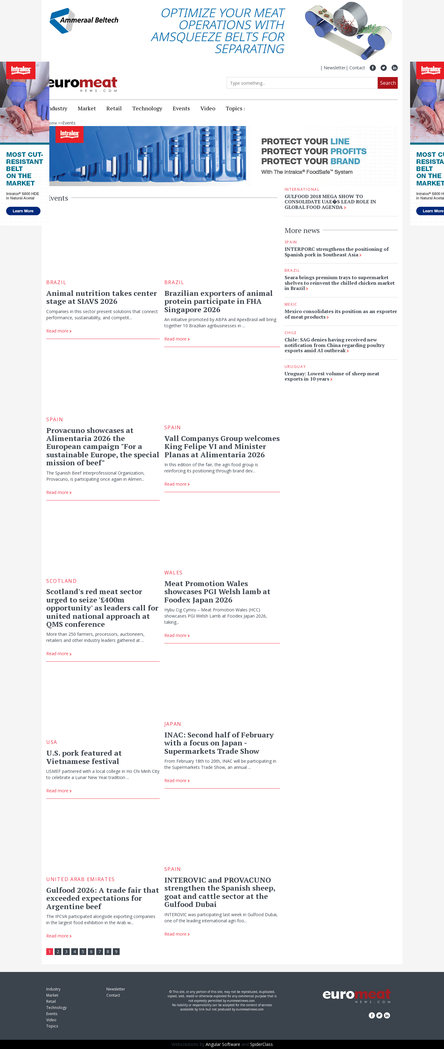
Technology (147, 108)
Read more (59, 331)
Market (87, 108)
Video (207, 108)
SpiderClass (261, 1044)
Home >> (54, 123)
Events (181, 108)
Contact (357, 68)
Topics (234, 108)
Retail (114, 108)
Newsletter (335, 68)
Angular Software (223, 1044)
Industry (56, 108)
